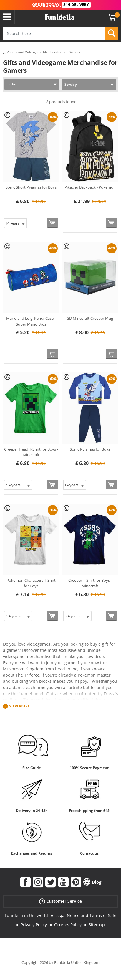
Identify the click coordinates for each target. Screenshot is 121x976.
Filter (12, 84)
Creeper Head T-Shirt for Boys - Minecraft (31, 452)
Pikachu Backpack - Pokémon (90, 187)
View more (19, 705)
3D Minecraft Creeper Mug (90, 318)
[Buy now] (52, 223)
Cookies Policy (68, 924)
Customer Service (60, 901)
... (4, 52)
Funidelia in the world (26, 915)
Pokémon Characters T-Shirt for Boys (31, 583)
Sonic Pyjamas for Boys (90, 449)
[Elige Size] (15, 223)
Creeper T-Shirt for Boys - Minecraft (90, 583)
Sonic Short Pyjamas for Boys (31, 187)
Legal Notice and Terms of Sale (85, 915)
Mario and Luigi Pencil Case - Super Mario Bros (31, 321)
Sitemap (97, 924)
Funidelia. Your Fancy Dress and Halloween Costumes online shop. (59, 17)
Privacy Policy (34, 924)
